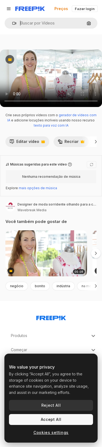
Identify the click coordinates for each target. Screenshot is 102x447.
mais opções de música (38, 188)
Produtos (54, 336)
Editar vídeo (27, 143)
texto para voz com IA (51, 125)
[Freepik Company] (51, 317)
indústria (63, 286)
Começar (54, 350)
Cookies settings (51, 432)
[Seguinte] (96, 141)
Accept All (51, 419)
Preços (61, 8)
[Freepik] (30, 9)
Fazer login (85, 9)
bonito (40, 286)
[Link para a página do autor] (10, 207)
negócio (16, 286)
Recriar (71, 143)
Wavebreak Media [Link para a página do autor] (32, 210)
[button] (12, 23)
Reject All (51, 405)
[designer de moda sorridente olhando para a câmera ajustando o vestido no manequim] (46, 253)
